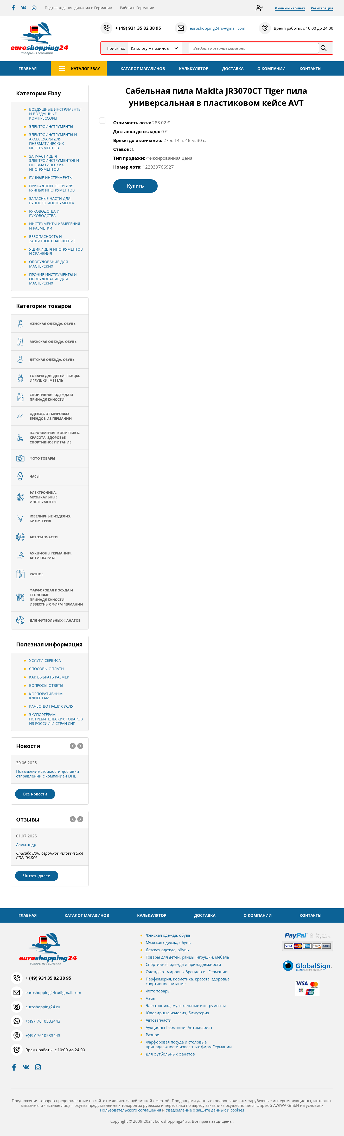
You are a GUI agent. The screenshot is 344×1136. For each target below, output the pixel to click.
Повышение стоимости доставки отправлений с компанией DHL (47, 774)
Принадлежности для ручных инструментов (52, 188)
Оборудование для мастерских (48, 264)
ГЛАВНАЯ (27, 68)
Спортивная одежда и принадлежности (183, 964)
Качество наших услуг (52, 706)
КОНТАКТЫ (311, 68)
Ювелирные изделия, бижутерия (177, 1012)
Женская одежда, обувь (168, 935)
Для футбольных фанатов (170, 1054)
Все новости (35, 794)
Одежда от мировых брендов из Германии (187, 971)
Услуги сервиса (45, 660)
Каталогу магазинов (150, 48)
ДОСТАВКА (233, 68)
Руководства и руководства (44, 213)
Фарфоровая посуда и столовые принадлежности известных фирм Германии (189, 1044)
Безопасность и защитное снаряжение (52, 238)
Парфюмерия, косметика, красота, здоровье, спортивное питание (188, 981)
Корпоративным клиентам (46, 696)
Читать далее (36, 875)
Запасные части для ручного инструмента (51, 200)
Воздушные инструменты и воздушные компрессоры (55, 114)
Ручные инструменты (51, 177)
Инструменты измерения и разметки (54, 226)
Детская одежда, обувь (167, 949)
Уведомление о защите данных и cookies (205, 1110)
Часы (150, 998)
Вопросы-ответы (46, 685)
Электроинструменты (51, 126)
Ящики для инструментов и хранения (56, 251)
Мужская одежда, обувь (168, 942)
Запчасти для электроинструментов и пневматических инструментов (54, 163)
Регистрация (321, 7)
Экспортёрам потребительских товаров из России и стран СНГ (56, 719)
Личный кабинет (287, 7)
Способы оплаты (46, 668)
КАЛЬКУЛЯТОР (193, 68)
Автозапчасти (158, 1020)
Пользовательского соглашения (130, 1110)
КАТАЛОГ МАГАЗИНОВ (142, 68)
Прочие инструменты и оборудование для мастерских (53, 279)
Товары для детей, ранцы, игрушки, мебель (187, 957)
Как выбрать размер (49, 677)
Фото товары (158, 990)
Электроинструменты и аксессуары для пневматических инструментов (53, 141)
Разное (152, 1034)
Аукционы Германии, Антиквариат (179, 1027)
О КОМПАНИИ (271, 68)
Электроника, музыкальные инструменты (186, 1005)
